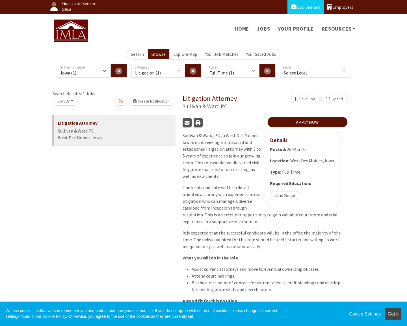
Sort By (63, 101)
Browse (158, 54)
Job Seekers (306, 6)
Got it (393, 314)
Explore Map (185, 54)
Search (137, 54)
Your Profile (296, 28)
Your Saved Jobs (261, 54)
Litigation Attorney (78, 123)
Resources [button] (336, 28)
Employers (340, 6)
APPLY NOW (307, 122)
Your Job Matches (222, 54)
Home (242, 28)
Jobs (263, 28)
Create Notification (151, 101)
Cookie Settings (365, 314)
